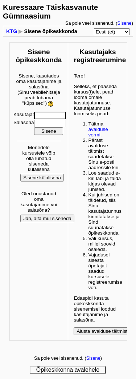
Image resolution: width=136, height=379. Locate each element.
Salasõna (23, 122)
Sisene (125, 23)
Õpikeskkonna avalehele (67, 370)
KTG (11, 31)
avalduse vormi (98, 132)
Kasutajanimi (27, 114)
